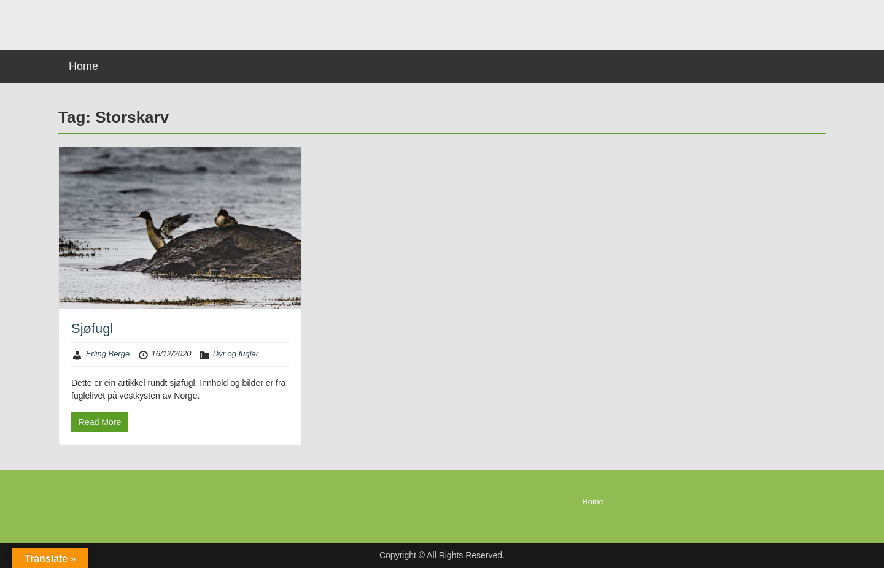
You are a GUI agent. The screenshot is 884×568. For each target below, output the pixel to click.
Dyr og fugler (235, 353)
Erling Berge (108, 353)
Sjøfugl (92, 328)
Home (83, 66)
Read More (100, 422)
